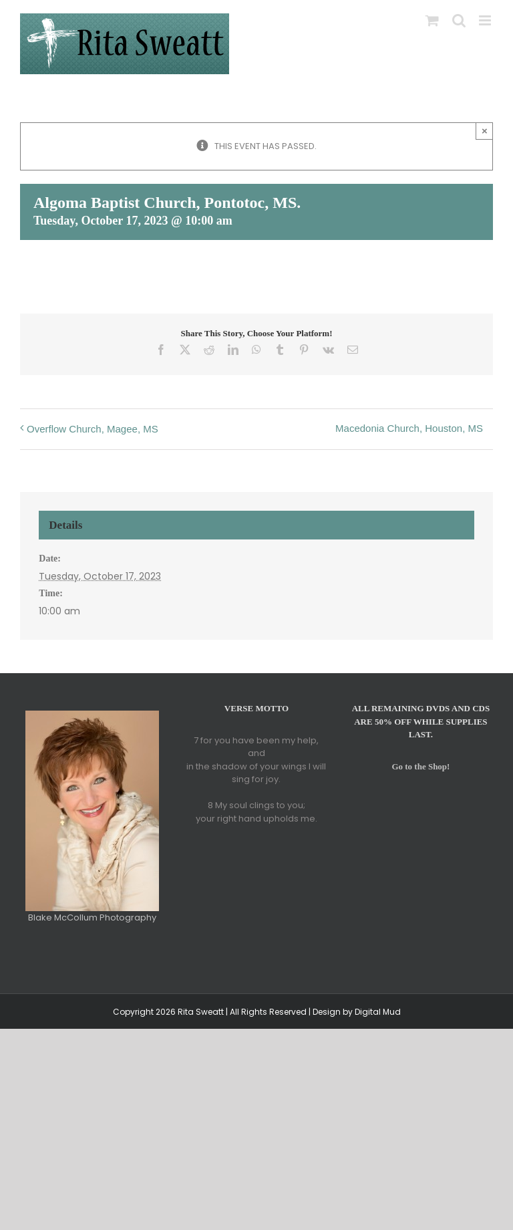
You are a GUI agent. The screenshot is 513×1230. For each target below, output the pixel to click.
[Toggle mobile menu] (486, 20)
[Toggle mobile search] (459, 20)
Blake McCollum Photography (92, 917)
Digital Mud (378, 1011)
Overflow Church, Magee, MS (92, 429)
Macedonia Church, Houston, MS (409, 428)
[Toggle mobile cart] (432, 20)
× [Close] (485, 130)
